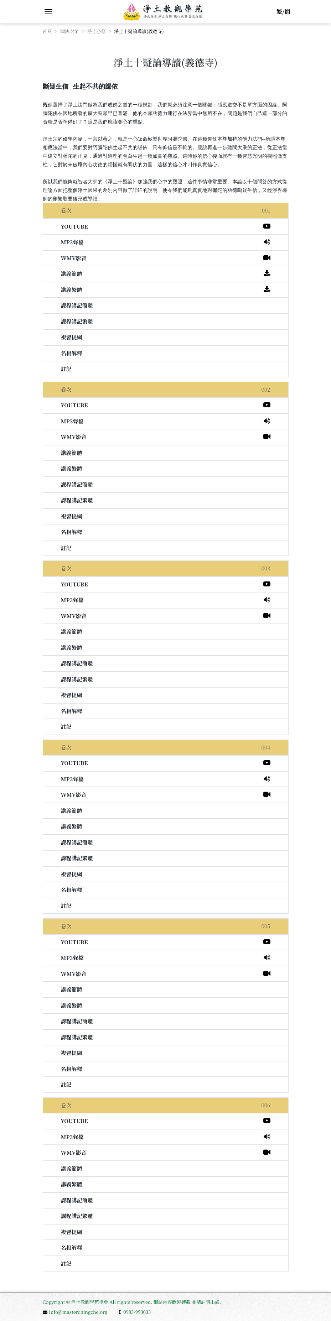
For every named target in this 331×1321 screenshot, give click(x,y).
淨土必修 (96, 31)
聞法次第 (69, 31)
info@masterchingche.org (75, 1312)
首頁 (47, 31)
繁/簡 (283, 11)
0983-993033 (134, 1312)
